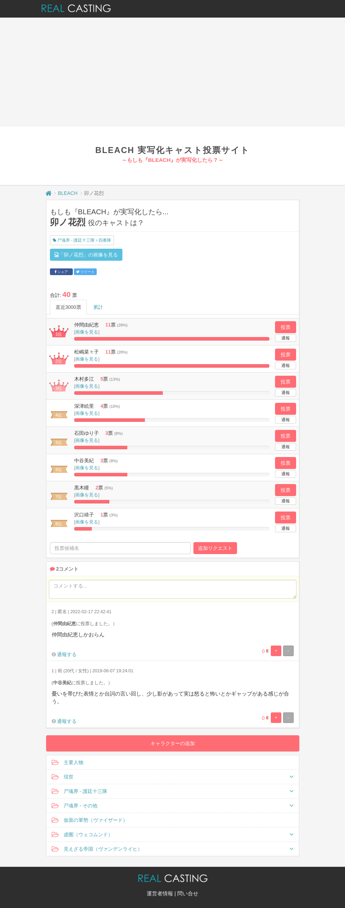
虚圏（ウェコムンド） (173, 834)
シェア (61, 272)
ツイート (85, 272)
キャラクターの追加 (173, 743)
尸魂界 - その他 (173, 805)
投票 (285, 327)
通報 (285, 338)
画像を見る (86, 332)
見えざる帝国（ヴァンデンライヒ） (173, 849)
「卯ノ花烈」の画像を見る (86, 255)
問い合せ (187, 893)
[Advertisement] (172, 70)
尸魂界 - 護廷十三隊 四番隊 (82, 240)
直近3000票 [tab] (68, 307)
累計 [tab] (98, 307)
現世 (173, 777)
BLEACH (67, 193)
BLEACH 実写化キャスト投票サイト (172, 150)
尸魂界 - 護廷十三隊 (173, 791)
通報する (67, 654)
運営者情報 (160, 893)
